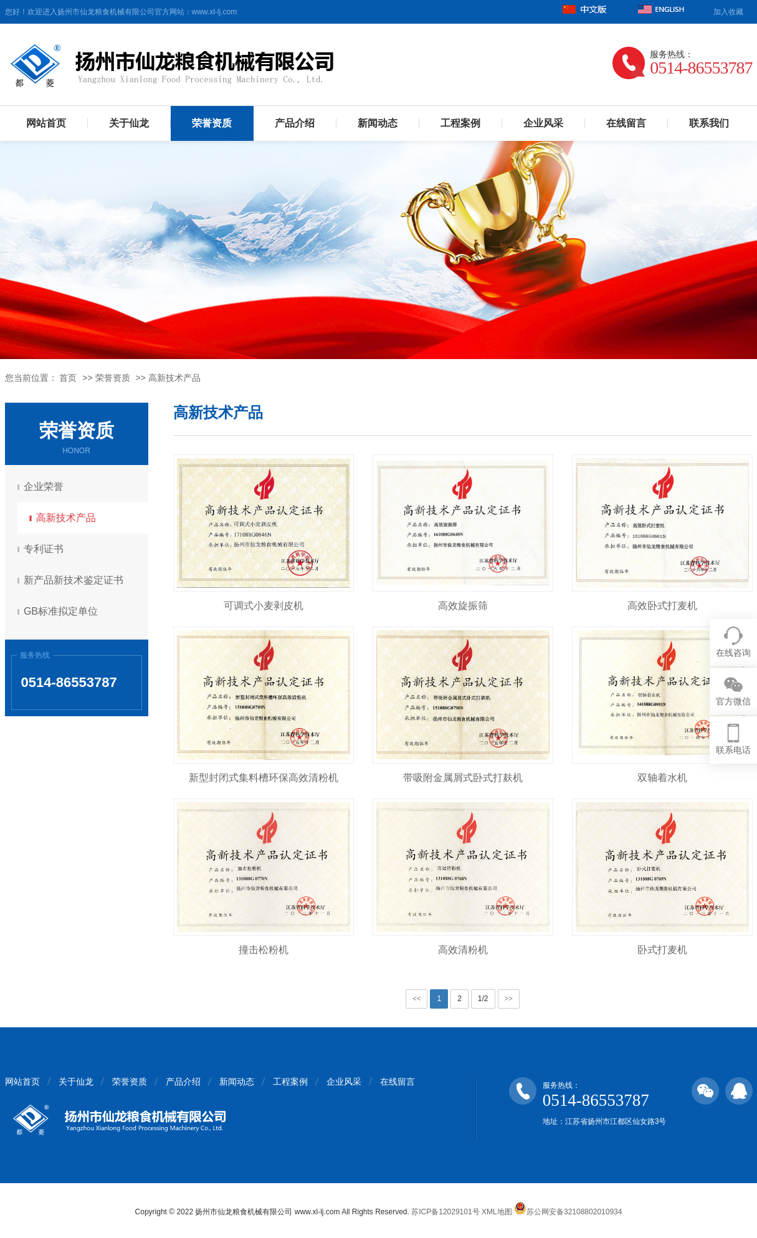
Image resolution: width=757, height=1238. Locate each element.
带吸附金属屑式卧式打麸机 (463, 777)
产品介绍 (295, 123)
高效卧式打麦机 (662, 605)
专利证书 (45, 549)
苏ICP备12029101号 (445, 1211)
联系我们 (709, 123)
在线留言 (626, 123)
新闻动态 (378, 123)
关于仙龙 (129, 123)
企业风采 (543, 123)
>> (509, 998)
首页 (68, 378)
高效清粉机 (463, 949)
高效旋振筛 (463, 605)
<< (416, 998)
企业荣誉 (45, 486)
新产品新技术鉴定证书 (75, 580)
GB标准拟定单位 (63, 611)
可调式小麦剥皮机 (263, 605)
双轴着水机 (662, 777)
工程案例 (460, 123)
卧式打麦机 (662, 949)
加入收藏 (728, 11)
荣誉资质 (212, 123)
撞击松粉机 (263, 949)
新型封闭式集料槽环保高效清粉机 (263, 777)
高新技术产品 (174, 378)
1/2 (483, 998)
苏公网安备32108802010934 (568, 1211)
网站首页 (46, 123)
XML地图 (497, 1211)
